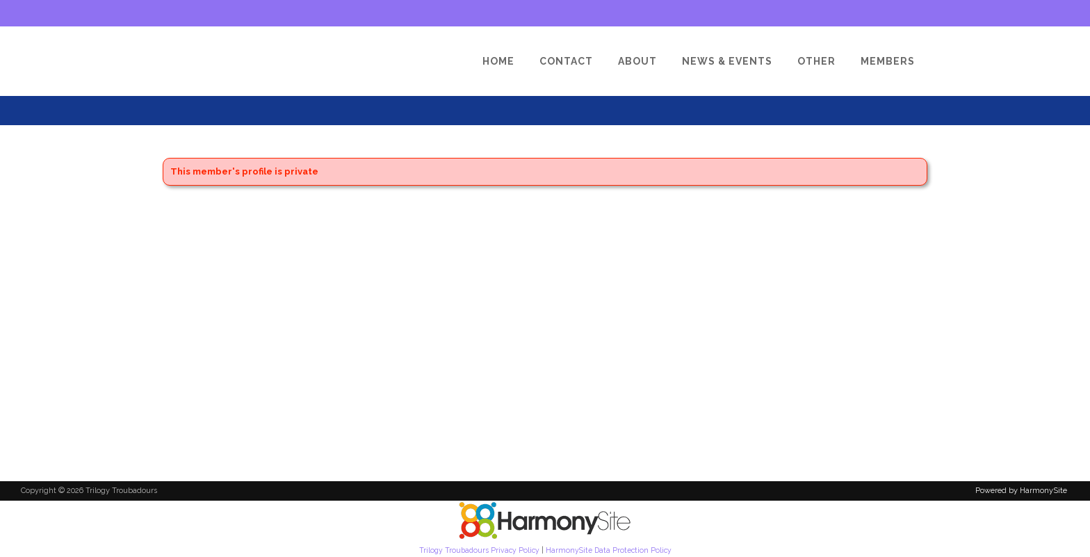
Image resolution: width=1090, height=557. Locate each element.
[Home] (498, 61)
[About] (637, 61)
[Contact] (566, 61)
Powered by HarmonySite (1021, 490)
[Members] (887, 61)
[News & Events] (727, 61)
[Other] (816, 61)
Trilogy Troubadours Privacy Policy (479, 550)
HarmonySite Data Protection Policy (609, 550)
